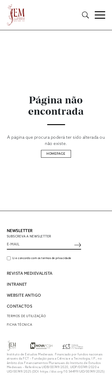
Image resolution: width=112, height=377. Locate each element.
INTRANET (17, 284)
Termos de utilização (26, 316)
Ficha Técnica (19, 325)
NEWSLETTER (20, 231)
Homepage (55, 153)
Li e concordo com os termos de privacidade (41, 258)
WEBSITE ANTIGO (24, 295)
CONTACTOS (19, 306)
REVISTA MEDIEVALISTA (30, 273)
